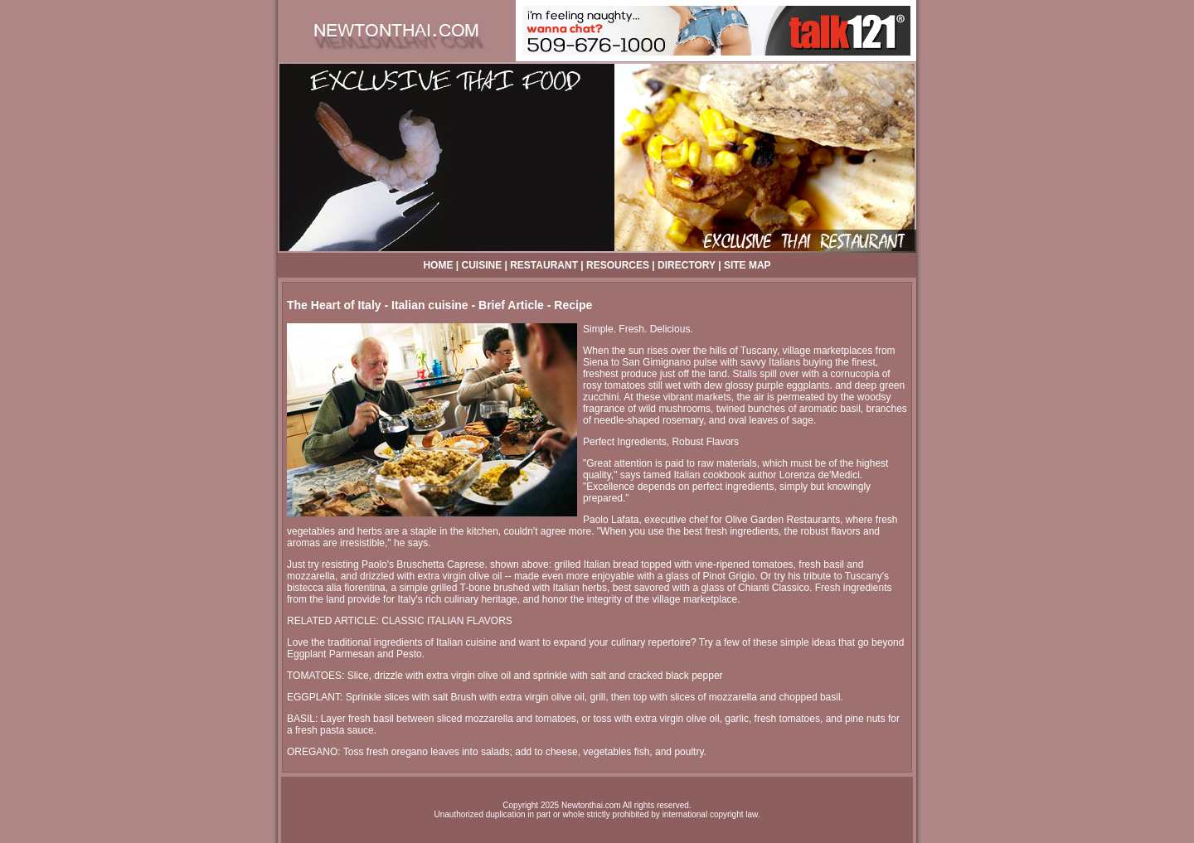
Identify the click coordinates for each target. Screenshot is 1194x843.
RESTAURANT (544, 265)
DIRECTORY (687, 265)
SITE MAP (747, 265)
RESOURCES (617, 265)
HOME (438, 265)
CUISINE (481, 265)
